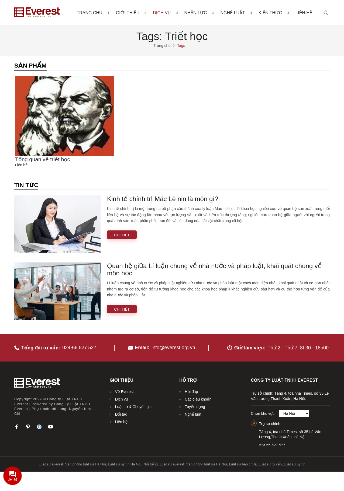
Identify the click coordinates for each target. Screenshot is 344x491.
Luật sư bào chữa (243, 464)
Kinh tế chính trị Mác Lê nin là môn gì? (162, 198)
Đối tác (121, 414)
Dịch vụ (165, 12)
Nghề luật (236, 12)
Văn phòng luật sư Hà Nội (85, 464)
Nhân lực (199, 12)
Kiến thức (274, 12)
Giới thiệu (131, 12)
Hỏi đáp (191, 392)
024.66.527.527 (272, 445)
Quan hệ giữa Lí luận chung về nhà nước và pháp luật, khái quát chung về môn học (214, 269)
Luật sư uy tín (294, 464)
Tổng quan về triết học (42, 159)
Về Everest (124, 392)
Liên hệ (303, 12)
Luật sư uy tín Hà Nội (124, 464)
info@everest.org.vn (173, 347)
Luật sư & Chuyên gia (133, 407)
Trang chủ (89, 12)
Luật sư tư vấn (270, 464)
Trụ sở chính (269, 424)
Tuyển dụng (195, 407)
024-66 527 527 (79, 347)
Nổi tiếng (150, 464)
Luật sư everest (51, 464)
